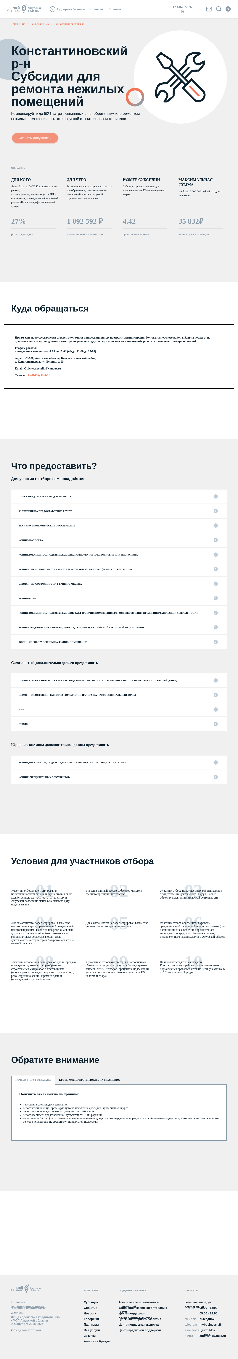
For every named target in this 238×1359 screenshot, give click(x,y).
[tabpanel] (119, 1112)
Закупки (90, 1335)
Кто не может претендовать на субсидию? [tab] (89, 1079)
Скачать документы (35, 138)
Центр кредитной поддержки (140, 1330)
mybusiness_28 (211, 1324)
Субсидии (91, 1302)
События (114, 9)
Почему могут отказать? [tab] (33, 1079)
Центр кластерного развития (140, 1319)
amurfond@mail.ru (213, 1335)
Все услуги (92, 1330)
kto (26, 1330)
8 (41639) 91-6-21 (38, 375)
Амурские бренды (97, 1341)
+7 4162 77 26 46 (182, 9)
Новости (96, 9)
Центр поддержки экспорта (139, 1324)
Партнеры (91, 1324)
